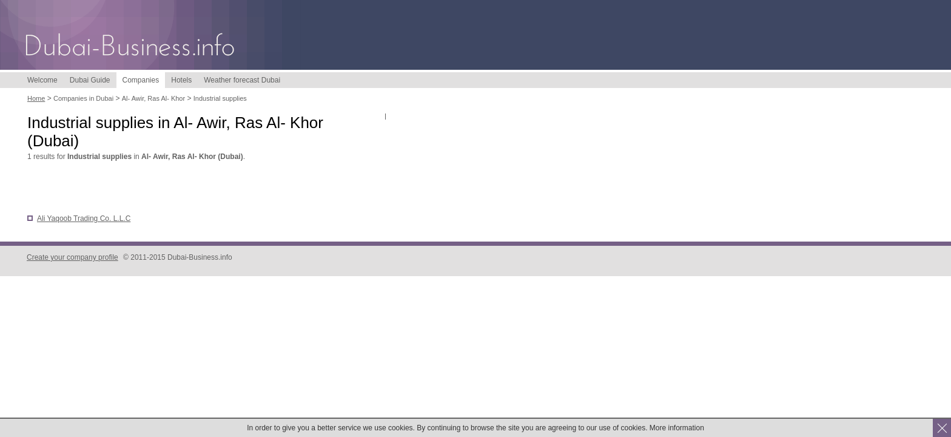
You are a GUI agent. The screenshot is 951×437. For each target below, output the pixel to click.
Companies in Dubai (83, 98)
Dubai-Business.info (130, 47)
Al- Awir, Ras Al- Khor (153, 98)
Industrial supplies (220, 98)
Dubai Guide (90, 80)
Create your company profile (72, 257)
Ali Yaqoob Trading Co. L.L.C (83, 218)
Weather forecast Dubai (242, 80)
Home (36, 98)
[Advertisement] (169, 189)
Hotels (181, 80)
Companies (141, 80)
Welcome (42, 80)
